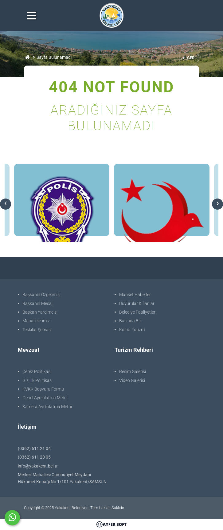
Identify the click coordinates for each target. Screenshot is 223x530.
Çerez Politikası (36, 371)
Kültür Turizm (132, 329)
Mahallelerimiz (36, 320)
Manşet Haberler (135, 294)
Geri (189, 57)
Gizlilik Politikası (37, 380)
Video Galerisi (132, 380)
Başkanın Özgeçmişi (41, 294)
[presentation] (5, 204)
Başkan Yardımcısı (39, 312)
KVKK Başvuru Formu (43, 389)
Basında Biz (130, 320)
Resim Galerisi (132, 371)
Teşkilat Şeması (37, 329)
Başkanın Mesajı (37, 303)
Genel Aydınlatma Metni (45, 397)
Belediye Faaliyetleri (137, 312)
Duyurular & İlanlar (137, 303)
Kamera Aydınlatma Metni (47, 406)
